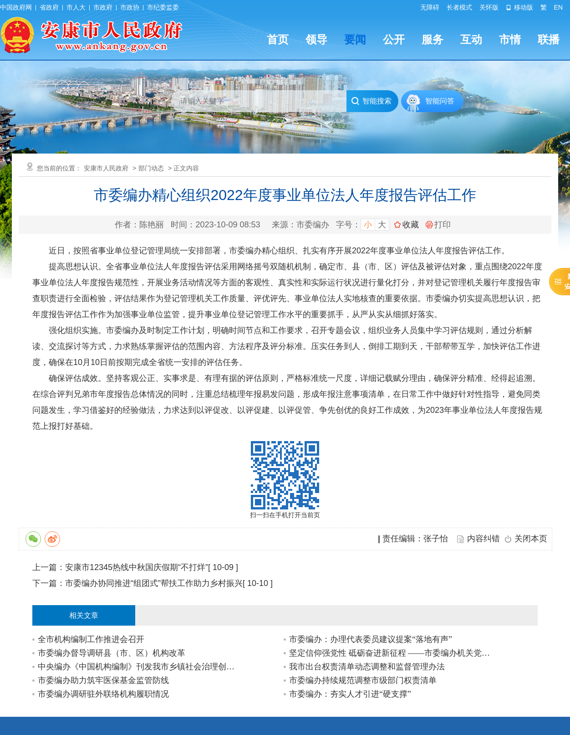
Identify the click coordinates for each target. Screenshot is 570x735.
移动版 (519, 7)
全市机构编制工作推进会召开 (91, 639)
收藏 (410, 224)
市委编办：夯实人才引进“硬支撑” (350, 694)
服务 (432, 39)
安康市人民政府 (106, 168)
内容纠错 (483, 538)
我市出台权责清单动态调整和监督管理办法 (367, 666)
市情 (510, 39)
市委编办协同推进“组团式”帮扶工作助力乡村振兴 (154, 583)
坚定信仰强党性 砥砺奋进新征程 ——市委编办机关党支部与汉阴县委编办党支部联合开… (390, 653)
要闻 (355, 39)
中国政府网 (16, 7)
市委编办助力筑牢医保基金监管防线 (103, 680)
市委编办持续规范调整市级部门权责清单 (363, 680)
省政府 (49, 7)
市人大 (76, 7)
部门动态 (151, 168)
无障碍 (429, 7)
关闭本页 (530, 538)
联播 (549, 39)
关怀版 (489, 7)
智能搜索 (371, 101)
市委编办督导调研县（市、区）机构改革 (111, 653)
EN (558, 7)
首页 (278, 39)
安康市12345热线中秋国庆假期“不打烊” (136, 567)
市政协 (129, 7)
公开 (394, 39)
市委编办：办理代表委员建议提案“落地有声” (370, 639)
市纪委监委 (163, 7)
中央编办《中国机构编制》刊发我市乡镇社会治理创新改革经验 (138, 666)
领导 (316, 39)
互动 (471, 39)
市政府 (102, 7)
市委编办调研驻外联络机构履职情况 (103, 694)
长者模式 (459, 7)
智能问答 (439, 101)
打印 (438, 224)
